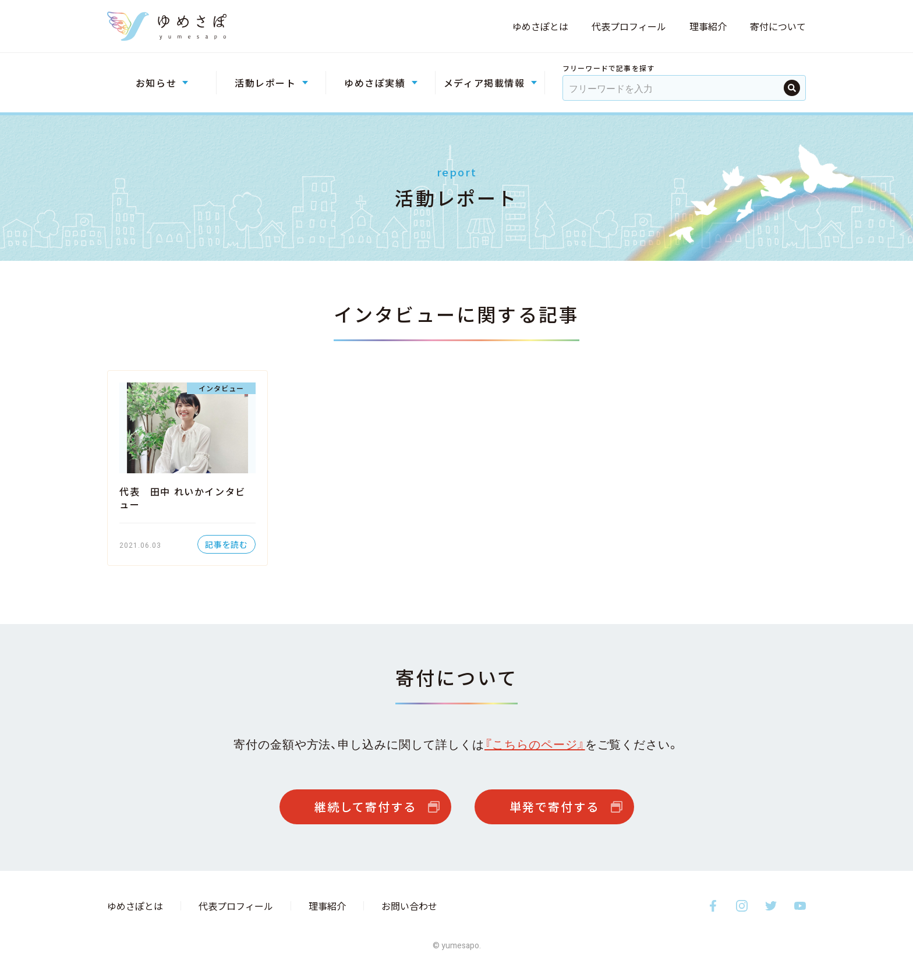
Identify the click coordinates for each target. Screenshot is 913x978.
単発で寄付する (554, 806)
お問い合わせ (409, 906)
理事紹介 (708, 26)
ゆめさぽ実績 (375, 83)
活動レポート (265, 83)
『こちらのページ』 (534, 743)
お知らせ (156, 83)
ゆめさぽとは (540, 26)
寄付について (778, 26)
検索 (792, 88)
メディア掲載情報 (484, 83)
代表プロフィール (629, 26)
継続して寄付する (365, 806)
